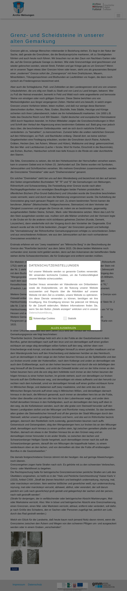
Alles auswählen (63, 328)
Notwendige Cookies (42, 318)
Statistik (69, 318)
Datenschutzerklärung (40, 312)
